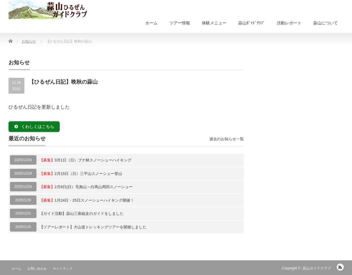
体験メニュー (214, 23)
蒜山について (325, 23)
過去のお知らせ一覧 (226, 139)
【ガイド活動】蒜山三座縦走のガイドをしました (81, 213)
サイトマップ (62, 268)
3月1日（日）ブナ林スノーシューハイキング (85, 160)
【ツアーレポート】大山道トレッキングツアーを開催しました (92, 227)
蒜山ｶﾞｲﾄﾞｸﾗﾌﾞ (251, 23)
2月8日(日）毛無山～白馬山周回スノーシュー (86, 187)
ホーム (151, 23)
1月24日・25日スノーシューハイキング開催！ (86, 200)
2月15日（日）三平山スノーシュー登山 (80, 173)
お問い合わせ (37, 268)
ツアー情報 (179, 23)
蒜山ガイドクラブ (317, 268)
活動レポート (289, 23)
